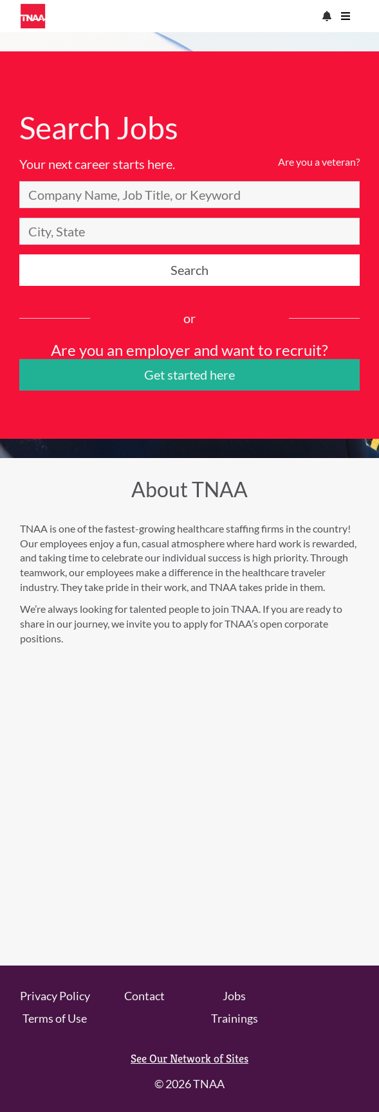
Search (189, 270)
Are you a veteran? (319, 162)
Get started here (189, 374)
